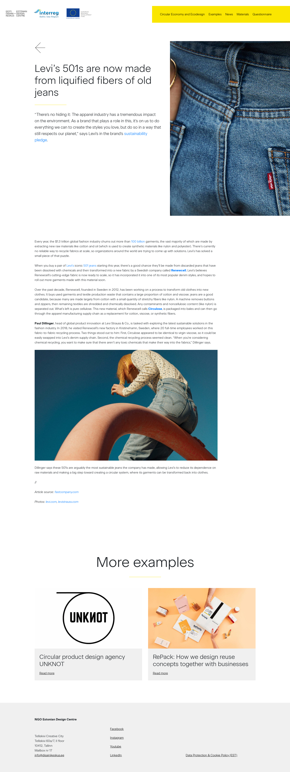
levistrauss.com (68, 502)
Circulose (155, 309)
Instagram (117, 738)
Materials (243, 14)
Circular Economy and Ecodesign (182, 14)
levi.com (51, 502)
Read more (47, 673)
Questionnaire (262, 14)
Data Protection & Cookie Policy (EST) (211, 755)
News (229, 14)
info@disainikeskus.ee (49, 755)
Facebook (117, 729)
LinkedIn (116, 755)
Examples (215, 14)
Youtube (115, 746)
